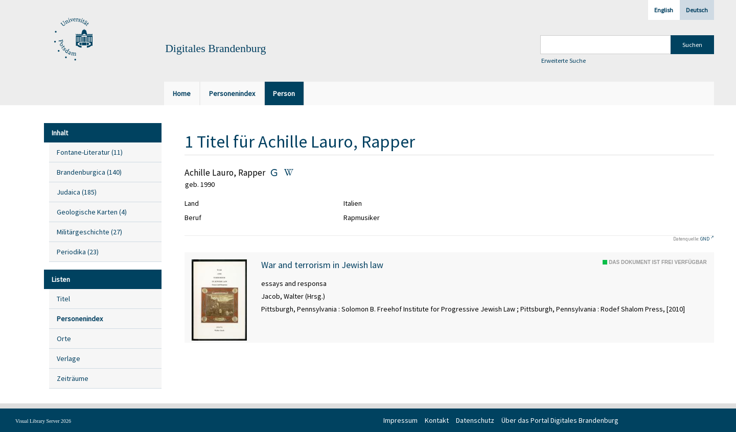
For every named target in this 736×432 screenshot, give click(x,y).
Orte (64, 338)
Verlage (68, 358)
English (663, 10)
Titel (63, 298)
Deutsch (697, 10)
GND (704, 239)
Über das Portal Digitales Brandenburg (559, 420)
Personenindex (80, 318)
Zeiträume (72, 378)
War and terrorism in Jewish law (322, 265)
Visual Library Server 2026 (43, 421)
